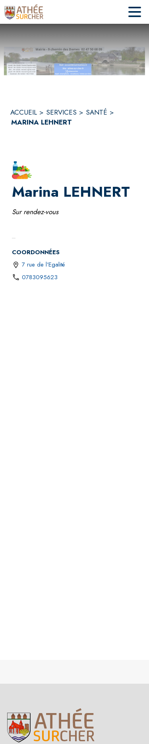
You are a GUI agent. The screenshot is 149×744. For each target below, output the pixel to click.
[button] (22, 170)
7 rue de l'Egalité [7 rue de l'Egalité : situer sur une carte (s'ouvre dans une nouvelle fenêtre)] (43, 264)
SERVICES (61, 112)
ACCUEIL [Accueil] (23, 112)
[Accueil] (24, 12)
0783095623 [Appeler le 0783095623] (40, 277)
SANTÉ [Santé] (96, 112)
